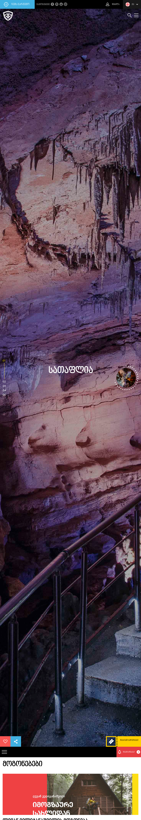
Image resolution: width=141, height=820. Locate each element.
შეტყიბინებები (131, 752)
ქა (130, 4)
